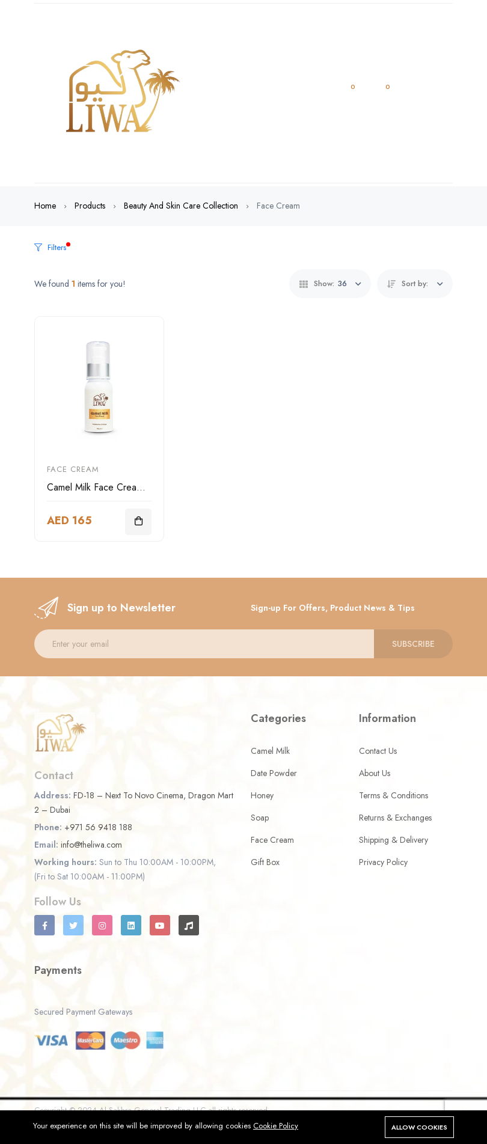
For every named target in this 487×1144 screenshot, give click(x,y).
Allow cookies (419, 1127)
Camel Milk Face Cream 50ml (106, 487)
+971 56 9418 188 (98, 827)
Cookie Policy (275, 1125)
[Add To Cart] (138, 522)
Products (90, 206)
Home (45, 206)
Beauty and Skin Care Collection (181, 206)
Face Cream (73, 469)
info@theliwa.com (91, 845)
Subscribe (413, 644)
